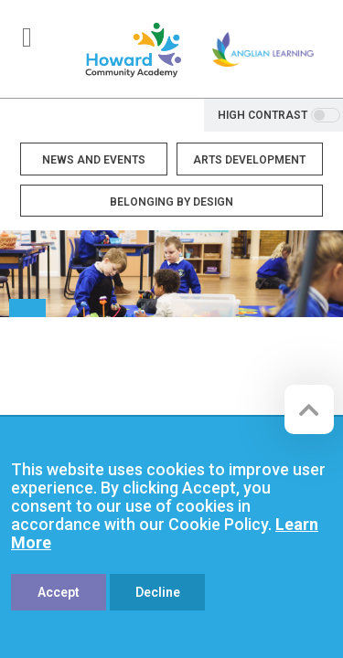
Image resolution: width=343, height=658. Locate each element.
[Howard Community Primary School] (132, 49)
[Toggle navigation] (27, 37)
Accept (59, 592)
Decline (157, 592)
